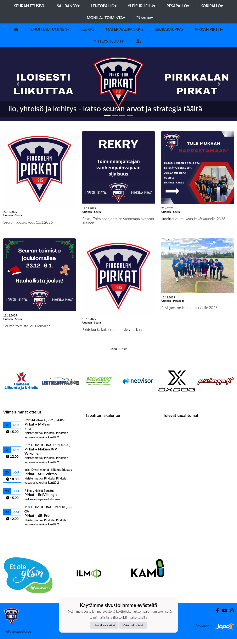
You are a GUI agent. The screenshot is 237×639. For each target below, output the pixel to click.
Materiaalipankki (124, 29)
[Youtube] (223, 610)
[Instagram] (230, 610)
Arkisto (145, 17)
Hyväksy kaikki (104, 625)
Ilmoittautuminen (49, 29)
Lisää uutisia (118, 349)
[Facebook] (216, 610)
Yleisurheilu (141, 6)
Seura (87, 29)
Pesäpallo (178, 6)
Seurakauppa (169, 29)
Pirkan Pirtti (209, 29)
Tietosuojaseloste (17, 631)
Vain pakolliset (133, 625)
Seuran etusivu (30, 6)
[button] (17, 84)
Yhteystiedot (108, 41)
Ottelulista (13, 533)
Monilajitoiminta (106, 17)
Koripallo (211, 6)
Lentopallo (103, 6)
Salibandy (68, 6)
